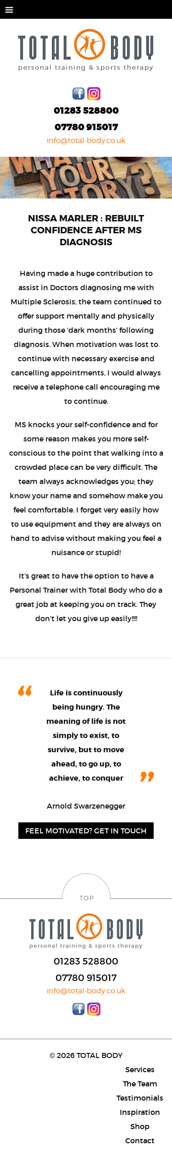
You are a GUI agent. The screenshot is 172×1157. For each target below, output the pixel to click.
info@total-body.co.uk (86, 140)
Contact (140, 1140)
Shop (140, 1126)
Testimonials (140, 1097)
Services (140, 1069)
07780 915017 (86, 127)
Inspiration (140, 1112)
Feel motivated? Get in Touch (86, 830)
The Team (140, 1083)
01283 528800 (86, 111)
